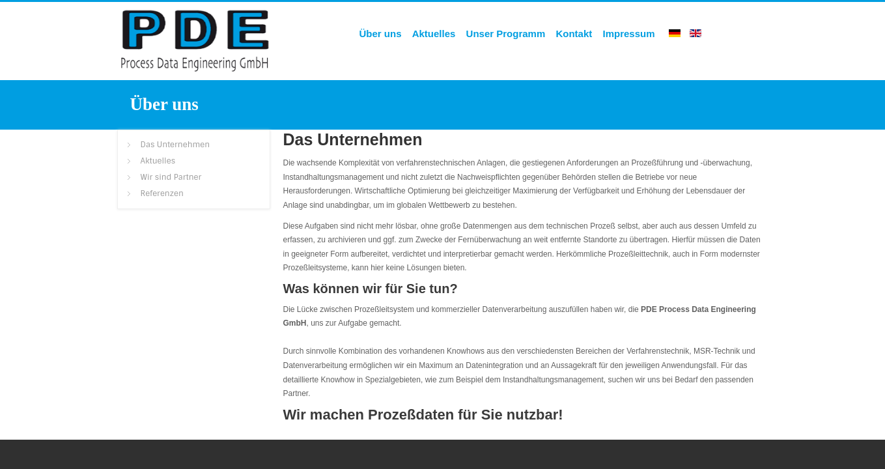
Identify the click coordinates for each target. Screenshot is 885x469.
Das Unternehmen (353, 139)
